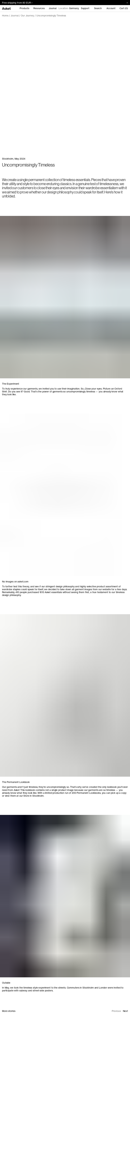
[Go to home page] (6, 8)
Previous (116, 1011)
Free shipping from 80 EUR (17, 2)
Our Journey (27, 15)
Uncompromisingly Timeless (51, 15)
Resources (39, 8)
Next (125, 1011)
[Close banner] (126, 2)
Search (98, 8)
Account (110, 8)
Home (5, 15)
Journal (53, 8)
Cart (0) (124, 8)
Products (24, 8)
